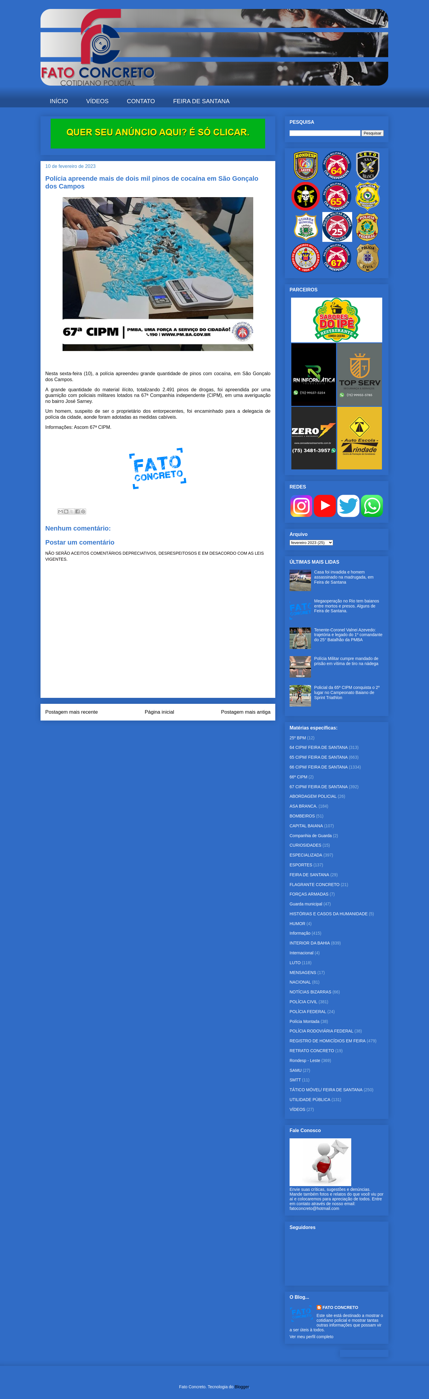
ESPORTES (301, 864)
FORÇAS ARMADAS (309, 894)
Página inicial (159, 712)
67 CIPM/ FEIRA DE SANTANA (319, 786)
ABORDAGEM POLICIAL (313, 796)
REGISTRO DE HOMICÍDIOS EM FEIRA (328, 1040)
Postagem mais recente (71, 712)
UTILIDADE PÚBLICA (310, 1099)
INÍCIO (59, 101)
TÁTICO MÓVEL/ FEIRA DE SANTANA (326, 1089)
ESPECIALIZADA (306, 855)
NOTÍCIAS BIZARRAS (310, 992)
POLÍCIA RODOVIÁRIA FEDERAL (321, 1031)
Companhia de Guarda (311, 835)
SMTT (295, 1080)
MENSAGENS (303, 972)
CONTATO (141, 101)
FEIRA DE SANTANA (201, 101)
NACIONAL (300, 982)
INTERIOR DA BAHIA (310, 943)
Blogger (242, 1386)
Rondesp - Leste (305, 1060)
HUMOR (297, 923)
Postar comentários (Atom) (166, 728)
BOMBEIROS (302, 816)
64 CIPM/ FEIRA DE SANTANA (319, 747)
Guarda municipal (306, 904)
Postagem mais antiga (246, 712)
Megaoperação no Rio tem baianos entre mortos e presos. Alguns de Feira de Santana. (346, 606)
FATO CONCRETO (340, 1307)
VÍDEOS (97, 101)
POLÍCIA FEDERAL (308, 1011)
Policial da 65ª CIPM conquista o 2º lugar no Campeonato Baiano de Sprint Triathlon (347, 692)
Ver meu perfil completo (311, 1336)
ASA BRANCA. (303, 806)
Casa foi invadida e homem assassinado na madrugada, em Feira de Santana (344, 577)
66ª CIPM (298, 777)
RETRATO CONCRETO (312, 1050)
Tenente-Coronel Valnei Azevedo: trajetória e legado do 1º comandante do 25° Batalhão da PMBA (348, 634)
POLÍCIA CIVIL (303, 1001)
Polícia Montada (304, 1021)
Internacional (301, 952)
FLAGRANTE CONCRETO (315, 884)
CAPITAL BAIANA (306, 825)
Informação (300, 933)
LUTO (295, 962)
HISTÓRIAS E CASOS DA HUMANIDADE (329, 913)
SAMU (295, 1070)
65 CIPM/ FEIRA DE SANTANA (319, 757)
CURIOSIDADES (305, 845)
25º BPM (298, 737)
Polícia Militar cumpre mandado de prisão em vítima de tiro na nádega (346, 661)
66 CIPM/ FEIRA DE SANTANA (319, 767)
